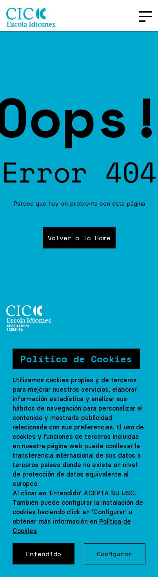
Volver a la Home (79, 238)
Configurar (114, 554)
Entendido (43, 554)
